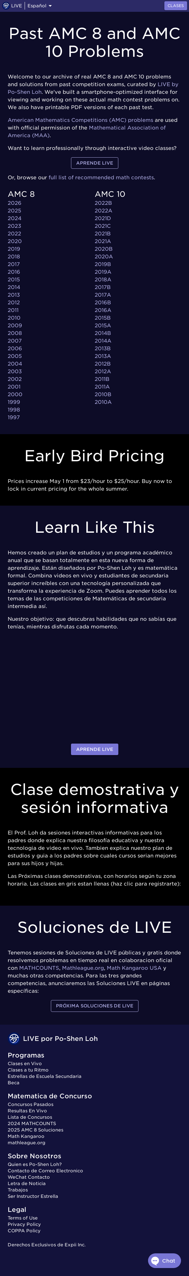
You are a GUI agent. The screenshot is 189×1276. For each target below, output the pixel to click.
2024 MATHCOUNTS (32, 1123)
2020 (15, 241)
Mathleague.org (83, 968)
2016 (14, 272)
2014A (103, 341)
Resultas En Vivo (27, 1110)
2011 (13, 310)
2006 (15, 348)
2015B (103, 318)
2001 (14, 387)
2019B (103, 264)
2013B (103, 348)
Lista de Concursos (30, 1117)
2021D (103, 218)
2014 (14, 287)
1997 (14, 417)
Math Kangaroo (26, 1136)
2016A (103, 310)
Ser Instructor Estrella (33, 1196)
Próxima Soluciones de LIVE (94, 1006)
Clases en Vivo (25, 1063)
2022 (14, 234)
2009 (15, 326)
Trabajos (18, 1189)
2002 (15, 379)
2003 (15, 371)
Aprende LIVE (94, 163)
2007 (15, 341)
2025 (14, 211)
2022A (103, 211)
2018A (103, 280)
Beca (14, 1082)
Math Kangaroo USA (134, 968)
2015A (103, 326)
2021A (103, 241)
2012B (103, 364)
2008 (15, 333)
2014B (103, 333)
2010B (103, 394)
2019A (103, 272)
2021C (103, 226)
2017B (103, 287)
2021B (103, 234)
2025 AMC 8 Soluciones (35, 1129)
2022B (103, 203)
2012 (14, 303)
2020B (104, 249)
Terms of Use (23, 1217)
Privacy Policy (24, 1224)
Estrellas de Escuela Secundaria (45, 1076)
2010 (14, 318)
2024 (14, 218)
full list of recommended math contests (101, 177)
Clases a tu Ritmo (28, 1069)
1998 (14, 410)
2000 (15, 394)
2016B (103, 303)
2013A (103, 356)
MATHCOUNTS (39, 968)
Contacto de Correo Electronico (45, 1170)
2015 (14, 280)
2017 (14, 264)
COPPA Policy (24, 1230)
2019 (14, 249)
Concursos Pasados (30, 1104)
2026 (14, 203)
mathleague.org (26, 1142)
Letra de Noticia (27, 1183)
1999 (14, 402)
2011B (102, 379)
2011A (102, 387)
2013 (14, 295)
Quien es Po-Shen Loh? (35, 1164)
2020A (104, 257)
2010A (103, 402)
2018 (14, 257)
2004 (15, 364)
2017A (103, 295)
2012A (103, 371)
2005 (15, 356)
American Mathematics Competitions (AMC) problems (80, 120)
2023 (14, 226)
